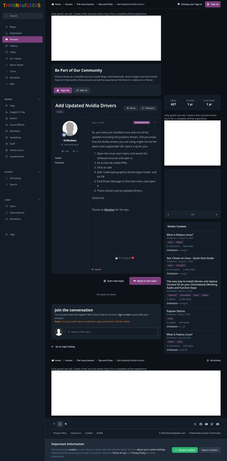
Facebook (59, 162)
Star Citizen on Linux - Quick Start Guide (190, 258)
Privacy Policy (60, 433)
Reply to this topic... (80, 331)
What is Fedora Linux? (179, 334)
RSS (100, 433)
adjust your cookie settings (151, 449)
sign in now (124, 314)
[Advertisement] (106, 38)
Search (11, 16)
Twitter (58, 158)
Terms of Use (119, 452)
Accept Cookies (185, 449)
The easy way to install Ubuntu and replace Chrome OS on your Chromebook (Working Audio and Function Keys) (192, 285)
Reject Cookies (210, 449)
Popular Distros (176, 311)
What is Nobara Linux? (180, 235)
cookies (72, 449)
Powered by (205, 433)
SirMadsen (69, 140)
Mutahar (109, 209)
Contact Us (76, 433)
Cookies (89, 433)
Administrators (71, 144)
